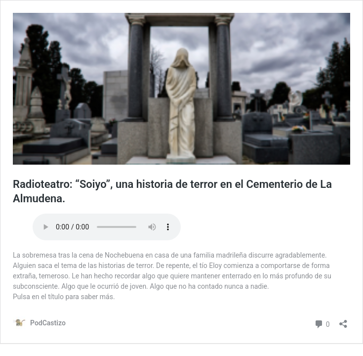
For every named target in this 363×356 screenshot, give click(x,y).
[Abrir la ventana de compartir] (343, 320)
